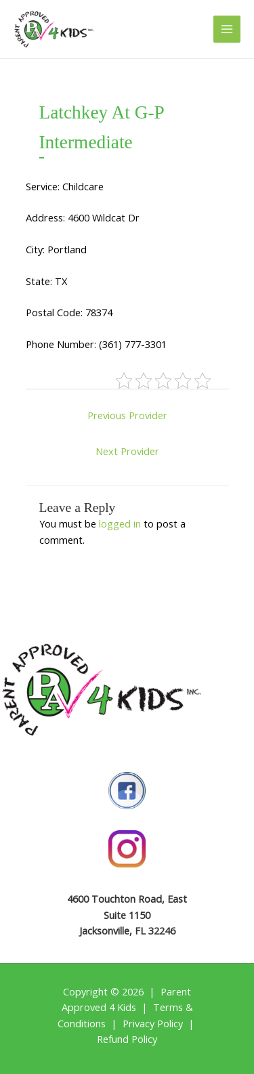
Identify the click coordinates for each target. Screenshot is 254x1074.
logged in (120, 523)
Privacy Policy (153, 1023)
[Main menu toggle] (226, 29)
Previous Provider (127, 415)
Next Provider (127, 451)
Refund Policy (127, 1039)
